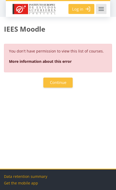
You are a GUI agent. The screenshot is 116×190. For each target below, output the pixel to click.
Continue (58, 82)
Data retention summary (25, 176)
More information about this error (40, 61)
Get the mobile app (21, 183)
